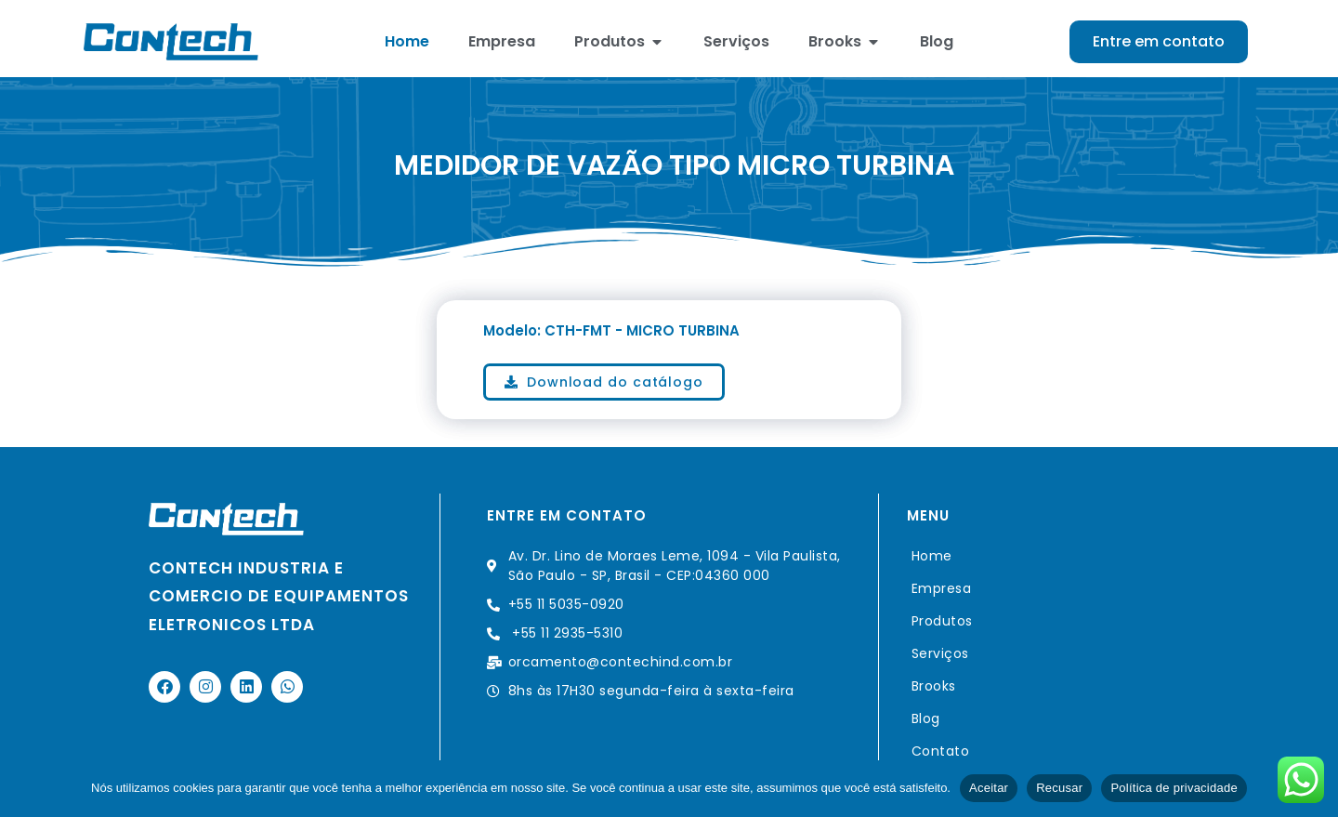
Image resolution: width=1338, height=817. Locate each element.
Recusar (1059, 788)
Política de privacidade (1174, 788)
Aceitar (988, 788)
